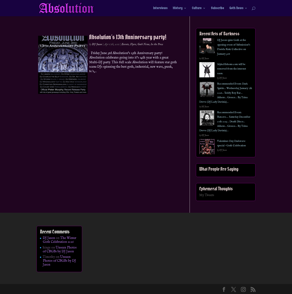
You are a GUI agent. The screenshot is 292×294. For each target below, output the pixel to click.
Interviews (160, 8)
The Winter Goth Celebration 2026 (59, 240)
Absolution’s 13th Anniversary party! (127, 37)
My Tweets (206, 195)
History (177, 8)
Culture (197, 8)
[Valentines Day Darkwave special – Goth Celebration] (207, 147)
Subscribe (217, 8)
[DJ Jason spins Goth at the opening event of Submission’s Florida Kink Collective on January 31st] (207, 46)
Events (125, 44)
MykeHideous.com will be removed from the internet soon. (231, 69)
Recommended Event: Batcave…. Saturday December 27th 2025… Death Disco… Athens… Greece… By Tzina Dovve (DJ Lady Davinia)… (224, 121)
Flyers (133, 44)
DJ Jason (97, 44)
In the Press (157, 44)
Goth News (236, 8)
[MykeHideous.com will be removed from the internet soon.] (207, 70)
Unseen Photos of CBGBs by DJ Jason (60, 250)
